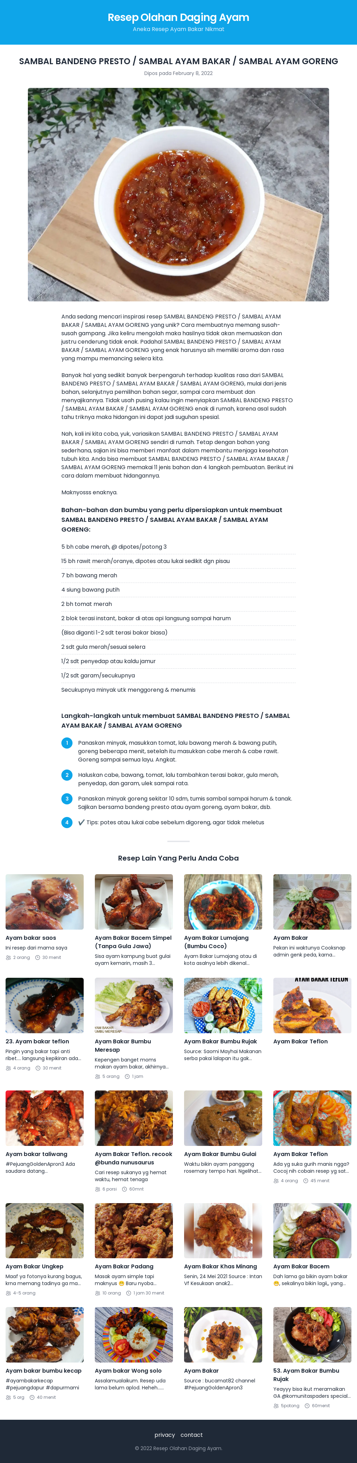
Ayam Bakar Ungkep (34, 1266)
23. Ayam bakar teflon (37, 1041)
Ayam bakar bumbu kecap (44, 1371)
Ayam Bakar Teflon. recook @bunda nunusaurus (133, 1158)
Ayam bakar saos (31, 938)
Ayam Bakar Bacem (301, 1266)
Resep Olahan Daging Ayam (179, 17)
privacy (164, 1435)
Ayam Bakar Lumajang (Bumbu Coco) (216, 942)
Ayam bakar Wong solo (128, 1371)
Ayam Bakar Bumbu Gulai (220, 1154)
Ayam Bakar (290, 938)
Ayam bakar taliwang (36, 1154)
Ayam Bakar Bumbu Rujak (220, 1041)
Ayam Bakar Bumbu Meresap (123, 1045)
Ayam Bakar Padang (124, 1266)
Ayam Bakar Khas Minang (220, 1266)
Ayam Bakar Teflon (300, 1041)
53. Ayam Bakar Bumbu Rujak (306, 1375)
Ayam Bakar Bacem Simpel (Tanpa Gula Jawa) (133, 942)
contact (192, 1435)
